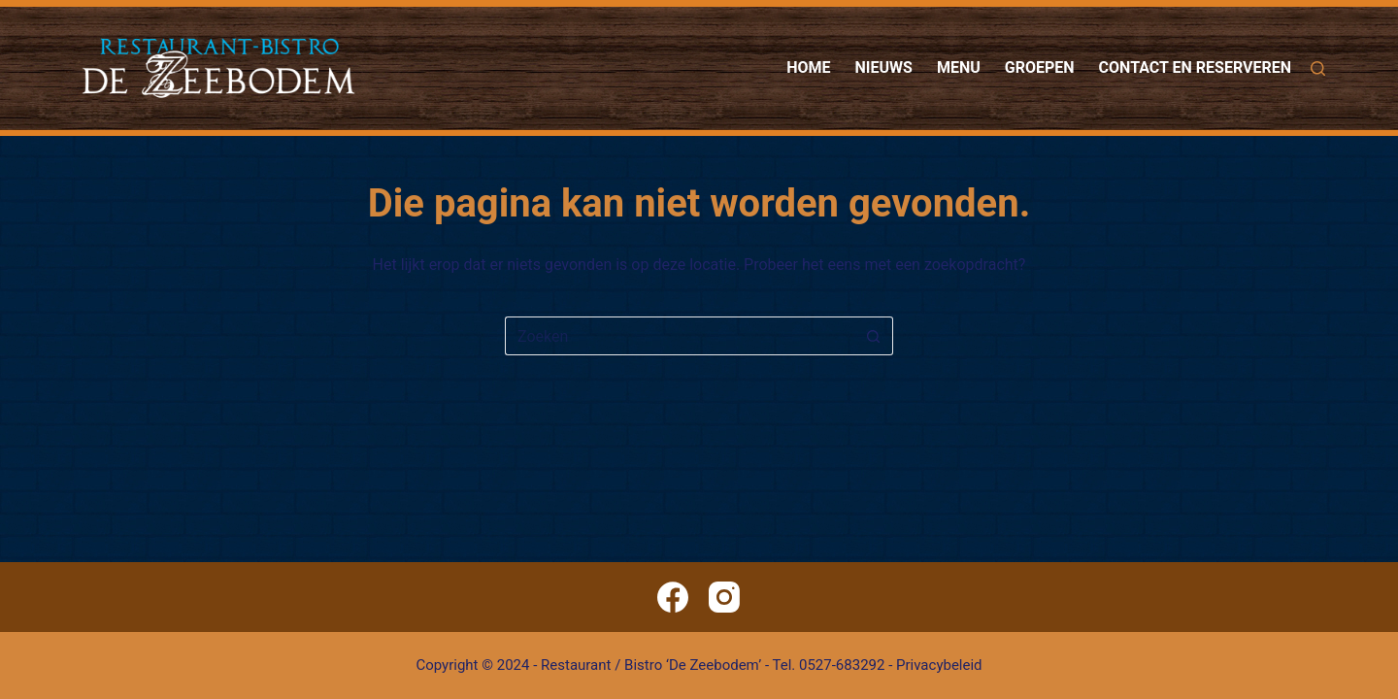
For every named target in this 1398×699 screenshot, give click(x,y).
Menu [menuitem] (959, 67)
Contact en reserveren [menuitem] (1195, 67)
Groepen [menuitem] (1040, 67)
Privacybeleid (939, 665)
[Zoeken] (1318, 68)
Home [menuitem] (808, 67)
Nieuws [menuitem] (884, 67)
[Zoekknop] (873, 335)
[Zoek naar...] (679, 335)
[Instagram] (724, 597)
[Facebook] (672, 597)
